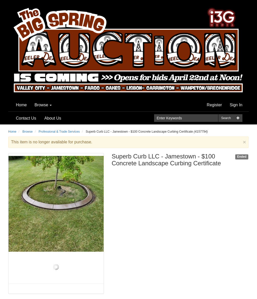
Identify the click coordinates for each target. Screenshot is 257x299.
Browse (43, 105)
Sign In (236, 105)
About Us (52, 118)
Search (226, 118)
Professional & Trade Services (59, 131)
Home (21, 105)
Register (214, 105)
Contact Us (26, 118)
